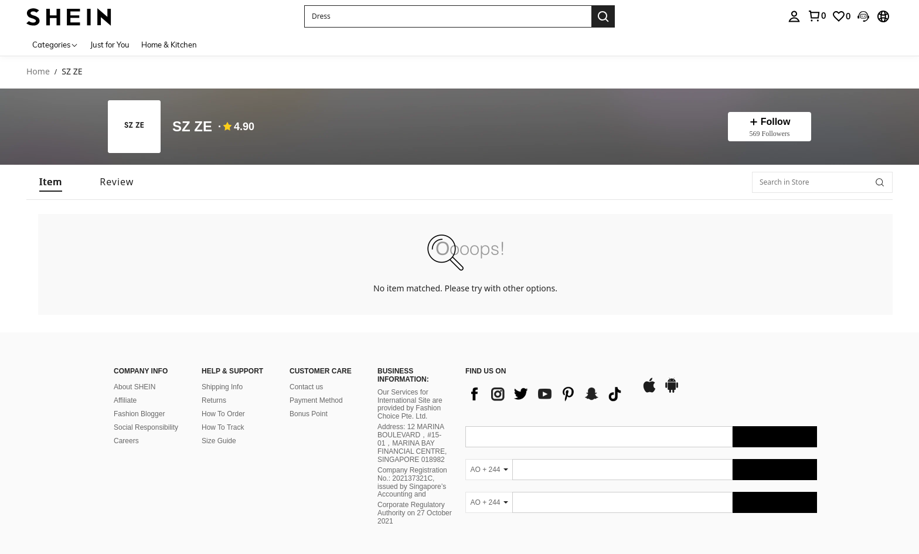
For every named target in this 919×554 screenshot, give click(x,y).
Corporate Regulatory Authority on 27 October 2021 (414, 513)
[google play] (671, 391)
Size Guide (219, 441)
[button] (447, 16)
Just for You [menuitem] (110, 44)
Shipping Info (222, 387)
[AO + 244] (488, 469)
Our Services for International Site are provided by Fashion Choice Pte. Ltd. (410, 404)
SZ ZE (192, 127)
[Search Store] (879, 182)
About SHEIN (134, 387)
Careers (126, 441)
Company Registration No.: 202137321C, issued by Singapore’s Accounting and (412, 482)
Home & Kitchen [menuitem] (169, 44)
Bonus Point (309, 414)
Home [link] (38, 72)
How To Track (223, 427)
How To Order (223, 414)
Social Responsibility (146, 427)
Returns (214, 400)
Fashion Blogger (139, 414)
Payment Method (316, 400)
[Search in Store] (822, 182)
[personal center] (794, 16)
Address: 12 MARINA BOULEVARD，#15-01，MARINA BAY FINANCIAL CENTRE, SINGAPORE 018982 (412, 443)
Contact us (306, 387)
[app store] (649, 391)
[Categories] (55, 44)
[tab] (50, 182)
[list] (547, 394)
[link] (816, 16)
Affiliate (125, 400)
